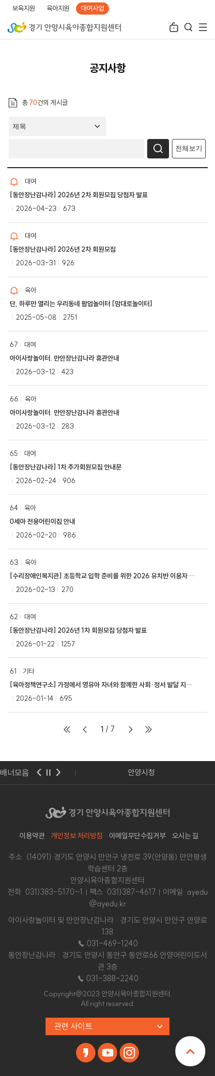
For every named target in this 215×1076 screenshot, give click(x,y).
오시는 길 (185, 835)
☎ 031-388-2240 (107, 978)
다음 (58, 772)
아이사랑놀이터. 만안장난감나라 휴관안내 (64, 358)
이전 (39, 772)
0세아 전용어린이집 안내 (42, 521)
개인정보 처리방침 (77, 835)
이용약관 (32, 835)
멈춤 (48, 772)
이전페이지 (84, 729)
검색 (188, 28)
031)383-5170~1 (54, 892)
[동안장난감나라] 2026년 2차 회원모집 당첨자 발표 (79, 195)
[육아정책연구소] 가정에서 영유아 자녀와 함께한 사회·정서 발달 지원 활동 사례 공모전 (103, 684)
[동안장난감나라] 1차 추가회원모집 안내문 (66, 467)
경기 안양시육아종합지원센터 (64, 27)
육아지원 (58, 8)
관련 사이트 (73, 1026)
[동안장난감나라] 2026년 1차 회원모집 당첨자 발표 (78, 630)
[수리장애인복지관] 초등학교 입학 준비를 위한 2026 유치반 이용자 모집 (103, 576)
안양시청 (141, 772)
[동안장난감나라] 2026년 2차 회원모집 (63, 249)
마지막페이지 (148, 729)
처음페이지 (67, 729)
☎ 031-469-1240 (107, 943)
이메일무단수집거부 (137, 835)
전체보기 (188, 148)
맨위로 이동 (190, 1051)
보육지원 (23, 8)
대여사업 (92, 8)
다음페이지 (130, 729)
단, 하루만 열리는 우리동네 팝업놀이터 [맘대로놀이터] (81, 303)
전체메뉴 (203, 28)
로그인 (174, 28)
